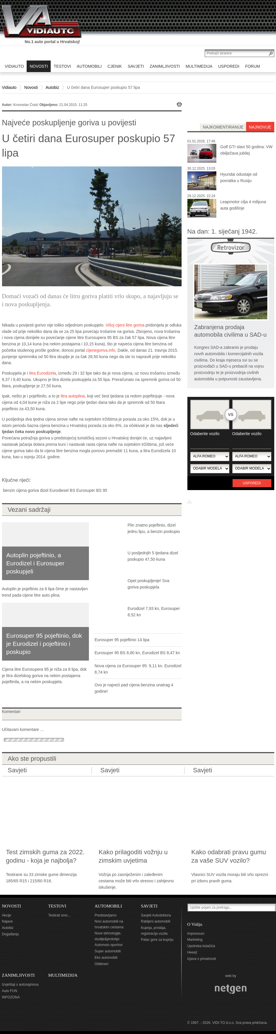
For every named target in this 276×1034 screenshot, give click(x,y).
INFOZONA (11, 997)
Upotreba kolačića (201, 946)
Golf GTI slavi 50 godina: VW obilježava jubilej (246, 149)
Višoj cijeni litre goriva (124, 325)
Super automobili (108, 951)
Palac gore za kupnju (157, 940)
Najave (7, 921)
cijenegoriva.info (100, 350)
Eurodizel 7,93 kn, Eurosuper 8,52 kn (154, 611)
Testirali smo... (59, 915)
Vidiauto (9, 87)
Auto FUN (9, 991)
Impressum (195, 934)
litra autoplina (73, 396)
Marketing (195, 940)
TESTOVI (57, 906)
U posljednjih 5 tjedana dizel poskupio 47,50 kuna (153, 556)
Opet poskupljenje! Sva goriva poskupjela (148, 583)
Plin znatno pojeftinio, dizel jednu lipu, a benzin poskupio (154, 528)
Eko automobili (106, 958)
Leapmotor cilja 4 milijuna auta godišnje (243, 204)
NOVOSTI (11, 906)
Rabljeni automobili (155, 921)
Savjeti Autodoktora (156, 915)
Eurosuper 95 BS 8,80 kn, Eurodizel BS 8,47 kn (137, 652)
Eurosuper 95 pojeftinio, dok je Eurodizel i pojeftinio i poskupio (44, 643)
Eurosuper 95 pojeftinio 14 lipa (122, 639)
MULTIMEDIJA (63, 975)
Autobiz (52, 87)
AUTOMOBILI (108, 906)
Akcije (6, 915)
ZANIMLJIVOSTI (18, 975)
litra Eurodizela (42, 373)
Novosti (31, 87)
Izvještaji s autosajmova (20, 984)
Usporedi (252, 483)
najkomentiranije (223, 127)
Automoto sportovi (109, 945)
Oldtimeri (102, 964)
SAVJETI (149, 906)
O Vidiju (194, 924)
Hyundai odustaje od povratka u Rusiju (238, 177)
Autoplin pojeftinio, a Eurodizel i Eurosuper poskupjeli (35, 563)
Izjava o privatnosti (201, 959)
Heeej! (192, 952)
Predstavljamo (106, 915)
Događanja (10, 934)
